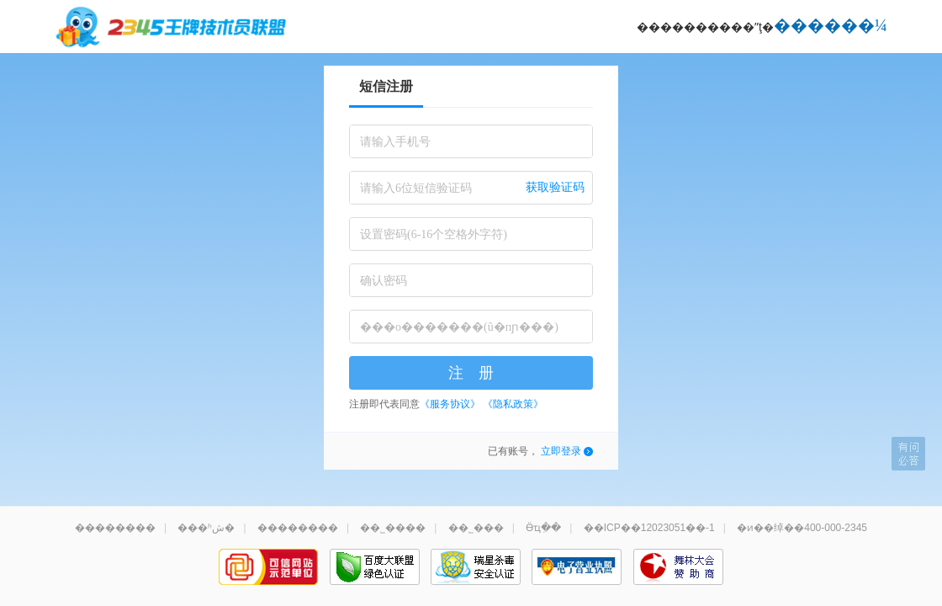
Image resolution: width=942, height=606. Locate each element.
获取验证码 (555, 187)
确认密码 (383, 280)
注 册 (471, 372)
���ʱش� (206, 528)
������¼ (830, 25)
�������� (115, 528)
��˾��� (476, 528)
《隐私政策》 (513, 404)
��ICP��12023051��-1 (649, 528)
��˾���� (393, 528)
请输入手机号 (395, 142)
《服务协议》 (450, 404)
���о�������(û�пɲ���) (459, 327)
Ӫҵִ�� (543, 528)
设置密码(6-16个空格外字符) (433, 234)
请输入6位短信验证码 (416, 188)
